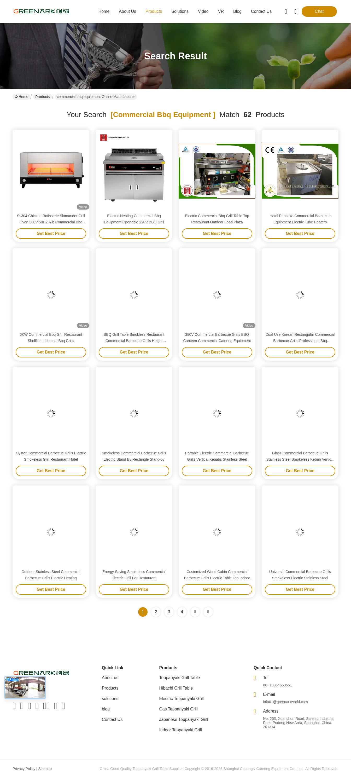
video (203, 11)
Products (42, 97)
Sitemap (45, 769)
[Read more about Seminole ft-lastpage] (208, 612)
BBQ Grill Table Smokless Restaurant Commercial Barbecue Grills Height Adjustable (134, 340)
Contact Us (112, 719)
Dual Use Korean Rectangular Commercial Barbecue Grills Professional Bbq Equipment (300, 340)
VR (221, 11)
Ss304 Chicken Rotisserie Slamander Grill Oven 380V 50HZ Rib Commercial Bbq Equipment (51, 222)
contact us (261, 11)
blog (237, 11)
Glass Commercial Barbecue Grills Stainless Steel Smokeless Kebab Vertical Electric (300, 459)
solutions (180, 11)
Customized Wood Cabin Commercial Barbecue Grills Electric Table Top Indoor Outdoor (217, 578)
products (153, 11)
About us (110, 677)
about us (127, 11)
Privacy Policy (24, 769)
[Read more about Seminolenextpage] (195, 612)
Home (104, 11)
